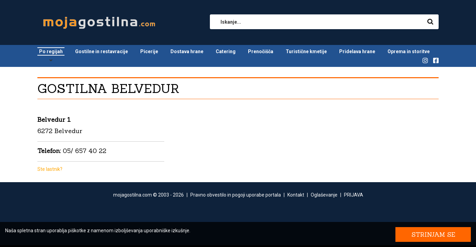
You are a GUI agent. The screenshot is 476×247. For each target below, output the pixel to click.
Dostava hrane (186, 51)
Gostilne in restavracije (101, 51)
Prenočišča (260, 51)
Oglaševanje (324, 195)
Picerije (149, 51)
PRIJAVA (353, 195)
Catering (226, 51)
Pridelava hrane (357, 51)
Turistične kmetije (306, 51)
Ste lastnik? (49, 169)
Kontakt (295, 195)
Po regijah (51, 51)
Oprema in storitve (409, 51)
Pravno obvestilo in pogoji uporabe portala (235, 195)
